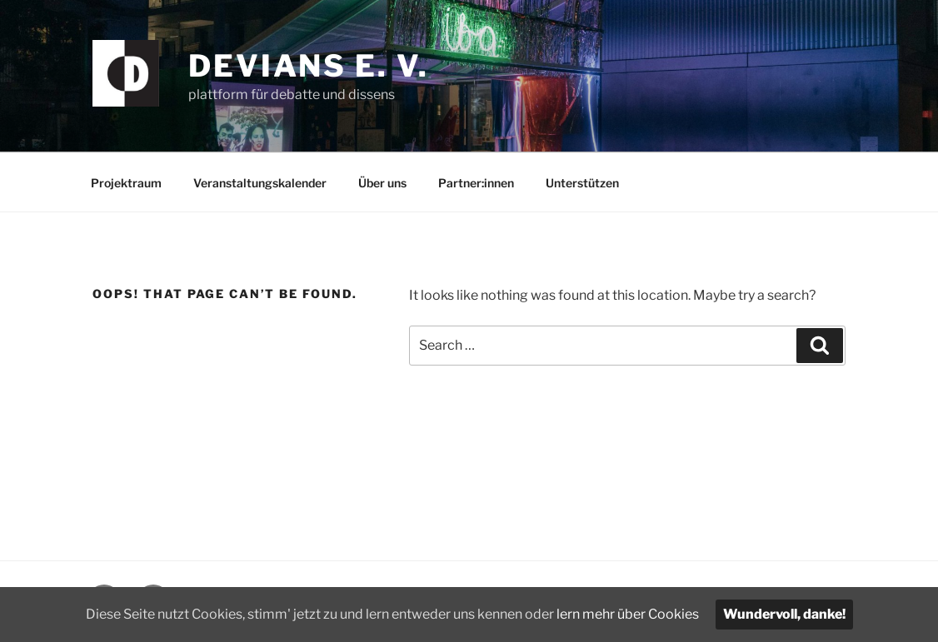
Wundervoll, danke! (784, 614)
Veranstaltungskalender (260, 183)
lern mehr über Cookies (627, 614)
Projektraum (126, 183)
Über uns (382, 183)
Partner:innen (476, 183)
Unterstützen (582, 183)
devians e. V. (308, 65)
